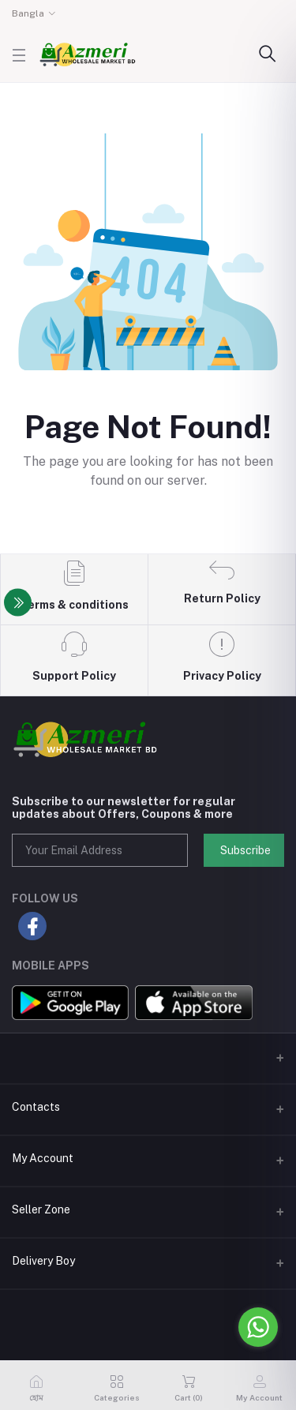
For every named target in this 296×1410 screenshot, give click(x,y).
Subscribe (245, 850)
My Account (42, 1158)
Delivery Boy (43, 1260)
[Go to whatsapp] (258, 1327)
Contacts (36, 1107)
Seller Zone (41, 1209)
